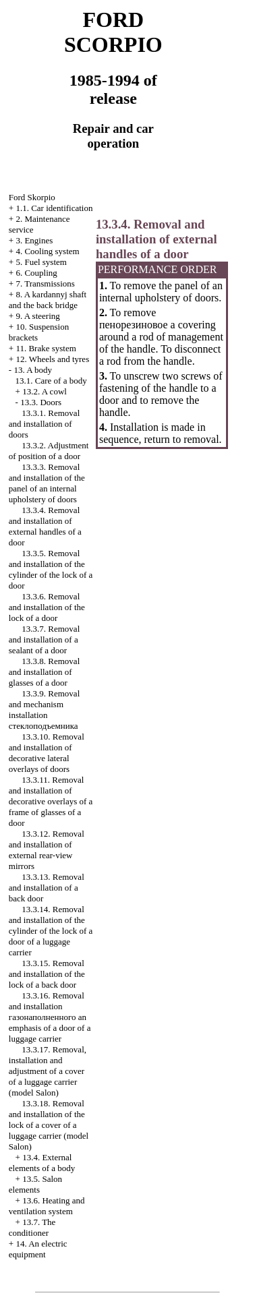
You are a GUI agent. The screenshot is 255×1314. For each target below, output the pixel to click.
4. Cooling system (47, 251)
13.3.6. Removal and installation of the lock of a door (47, 607)
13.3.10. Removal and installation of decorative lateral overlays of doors (46, 752)
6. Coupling (36, 273)
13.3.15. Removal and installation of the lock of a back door (47, 974)
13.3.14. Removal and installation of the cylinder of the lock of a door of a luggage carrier (51, 930)
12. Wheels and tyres (52, 359)
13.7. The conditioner (32, 1227)
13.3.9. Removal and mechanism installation (44, 709)
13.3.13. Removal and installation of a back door (46, 887)
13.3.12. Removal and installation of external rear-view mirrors (46, 850)
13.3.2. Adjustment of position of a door (48, 450)
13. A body (32, 370)
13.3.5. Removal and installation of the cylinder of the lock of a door (51, 569)
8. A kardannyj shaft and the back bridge (47, 299)
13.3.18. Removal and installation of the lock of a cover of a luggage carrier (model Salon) (48, 1125)
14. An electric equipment (38, 1248)
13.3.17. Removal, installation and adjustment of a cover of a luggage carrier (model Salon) (47, 1071)
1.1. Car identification (54, 208)
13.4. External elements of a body (42, 1162)
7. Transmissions (45, 283)
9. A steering (37, 316)
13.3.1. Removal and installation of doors (44, 424)
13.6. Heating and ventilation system (47, 1205)
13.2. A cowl (44, 391)
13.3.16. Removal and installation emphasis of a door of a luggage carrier (50, 1017)
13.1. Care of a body (51, 381)
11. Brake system (46, 348)
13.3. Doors (40, 402)
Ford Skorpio (32, 197)
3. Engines (34, 240)
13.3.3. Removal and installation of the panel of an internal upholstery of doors (47, 483)
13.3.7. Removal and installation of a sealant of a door (44, 639)
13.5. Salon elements (35, 1184)
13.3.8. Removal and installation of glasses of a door (44, 672)
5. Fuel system (41, 262)
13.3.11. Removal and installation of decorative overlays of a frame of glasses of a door (51, 801)
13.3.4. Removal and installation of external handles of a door (45, 526)
